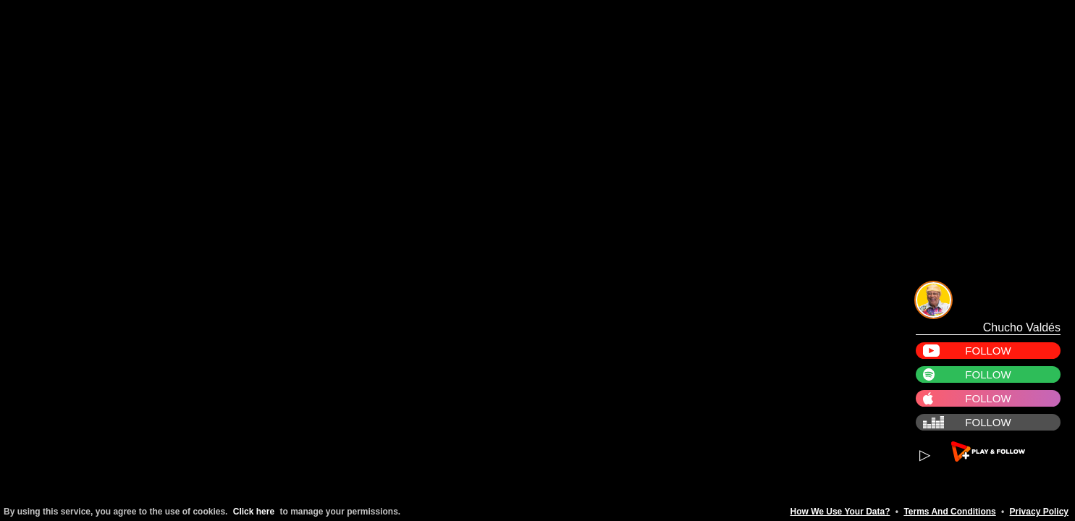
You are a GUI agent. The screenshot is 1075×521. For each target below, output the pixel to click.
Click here (253, 512)
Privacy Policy (1039, 512)
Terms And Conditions (949, 512)
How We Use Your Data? (840, 512)
